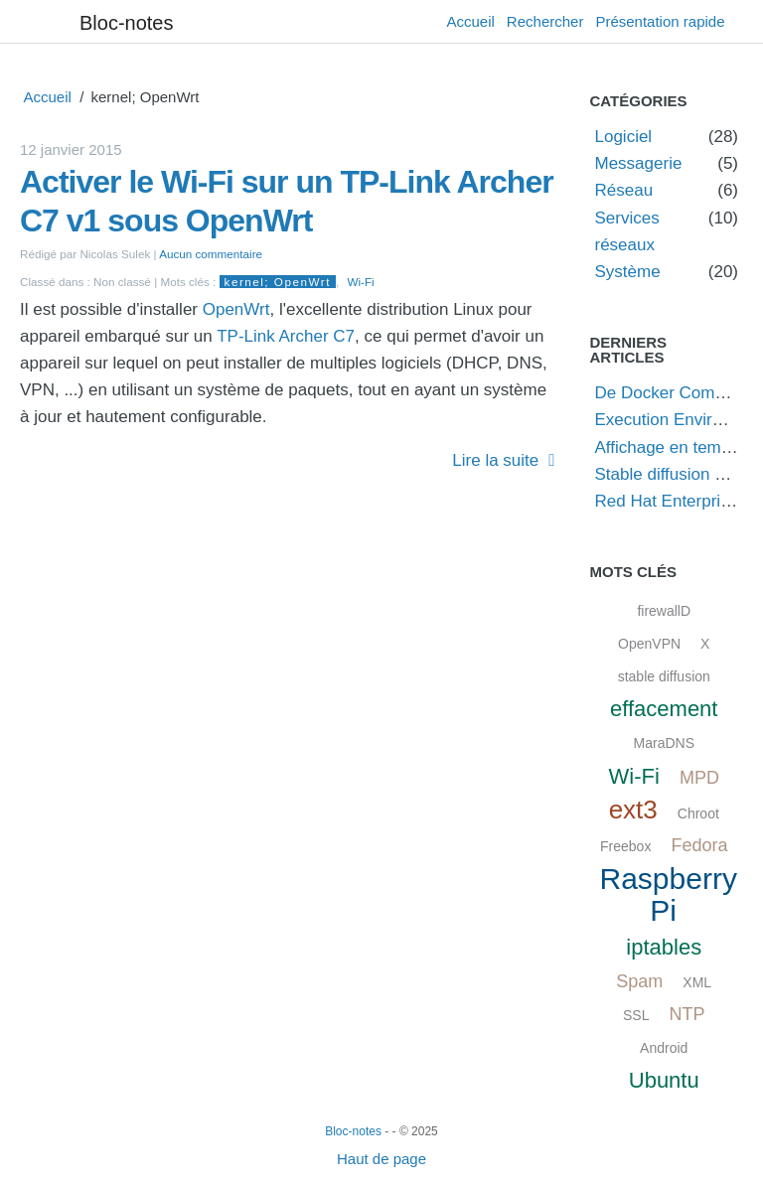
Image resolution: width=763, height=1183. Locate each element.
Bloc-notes (126, 23)
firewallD (663, 611)
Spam (639, 981)
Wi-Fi (360, 281)
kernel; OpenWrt (278, 281)
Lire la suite (495, 460)
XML (697, 982)
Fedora (699, 845)
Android (663, 1048)
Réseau (624, 190)
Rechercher (545, 21)
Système (628, 271)
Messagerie (639, 163)
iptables (663, 947)
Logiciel (624, 136)
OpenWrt (236, 309)
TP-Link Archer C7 (286, 336)
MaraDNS (664, 743)
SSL (636, 1015)
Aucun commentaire (210, 253)
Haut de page (381, 1158)
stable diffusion (664, 676)
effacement (663, 708)
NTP (686, 1014)
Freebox (625, 846)
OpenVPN (649, 644)
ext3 (633, 809)
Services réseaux (627, 231)
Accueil (471, 21)
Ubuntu (664, 1080)
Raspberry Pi (668, 894)
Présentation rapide (659, 21)
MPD (699, 778)
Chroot (698, 813)
